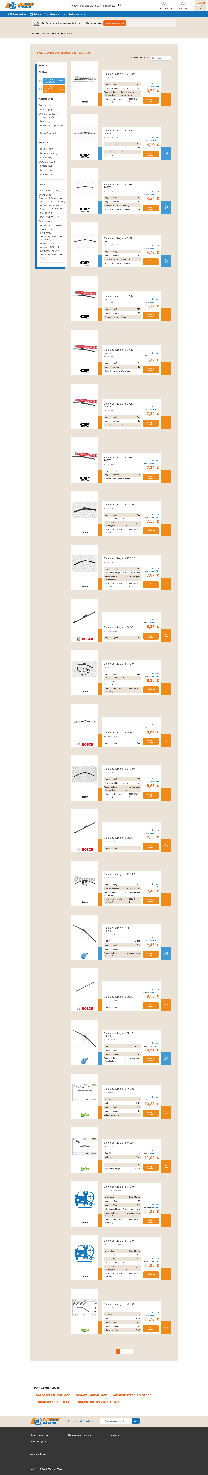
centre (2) (44, 121)
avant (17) (45, 105)
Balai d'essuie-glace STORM (119, 73)
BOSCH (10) (46, 149)
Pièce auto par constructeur (80, 1435)
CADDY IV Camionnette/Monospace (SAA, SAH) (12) (50, 236)
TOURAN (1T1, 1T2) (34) (51, 190)
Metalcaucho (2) (47, 162)
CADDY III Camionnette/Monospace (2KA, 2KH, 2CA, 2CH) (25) (52, 198)
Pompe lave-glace (91, 1395)
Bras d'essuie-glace (54, 1401)
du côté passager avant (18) (51, 127)
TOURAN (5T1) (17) (49, 221)
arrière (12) (45, 109)
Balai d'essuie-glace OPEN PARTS (118, 132)
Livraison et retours (39, 1435)
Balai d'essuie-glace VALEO (119, 1088)
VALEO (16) (45, 157)
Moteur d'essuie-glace (132, 1395)
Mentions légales (38, 1441)
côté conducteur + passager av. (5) (48, 115)
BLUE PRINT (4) (47, 170)
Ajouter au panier (151, 100)
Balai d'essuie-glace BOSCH (119, 627)
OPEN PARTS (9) (47, 166)
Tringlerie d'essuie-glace (99, 1401)
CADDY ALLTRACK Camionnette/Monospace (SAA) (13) (50, 254)
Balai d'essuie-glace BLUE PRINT (118, 929)
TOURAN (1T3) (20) (49, 217)
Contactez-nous (113, 1435)
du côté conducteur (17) (51, 133)
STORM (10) (45, 174)
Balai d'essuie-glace (53, 1395)
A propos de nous (38, 1453)
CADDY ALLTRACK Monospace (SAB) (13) (49, 245)
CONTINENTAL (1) (49, 153)
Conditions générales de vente (44, 1447)
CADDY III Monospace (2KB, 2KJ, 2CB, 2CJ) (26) (51, 207)
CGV (32, 1468)
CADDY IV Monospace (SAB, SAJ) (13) (50, 227)
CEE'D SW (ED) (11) (49, 213)
